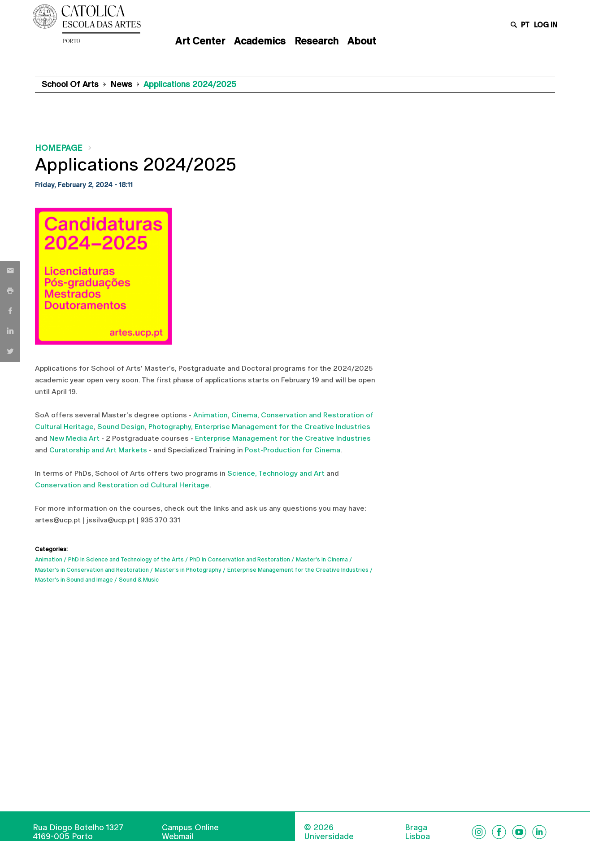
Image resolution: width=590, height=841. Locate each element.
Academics (260, 41)
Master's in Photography (188, 569)
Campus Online (190, 827)
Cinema (244, 415)
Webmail (177, 836)
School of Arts (70, 84)
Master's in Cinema (322, 559)
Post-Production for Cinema (292, 450)
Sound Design (121, 426)
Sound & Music (139, 579)
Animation (210, 415)
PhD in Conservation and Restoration (240, 559)
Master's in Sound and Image (74, 579)
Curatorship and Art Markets (98, 450)
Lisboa (417, 836)
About (361, 41)
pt (525, 25)
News (121, 84)
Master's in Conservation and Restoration (92, 569)
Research (316, 41)
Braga (416, 827)
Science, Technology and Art (276, 473)
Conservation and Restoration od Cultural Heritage (122, 485)
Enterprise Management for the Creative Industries (281, 426)
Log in (545, 25)
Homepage (58, 148)
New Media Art (74, 438)
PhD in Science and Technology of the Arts (126, 559)
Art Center (200, 41)
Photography (169, 426)
